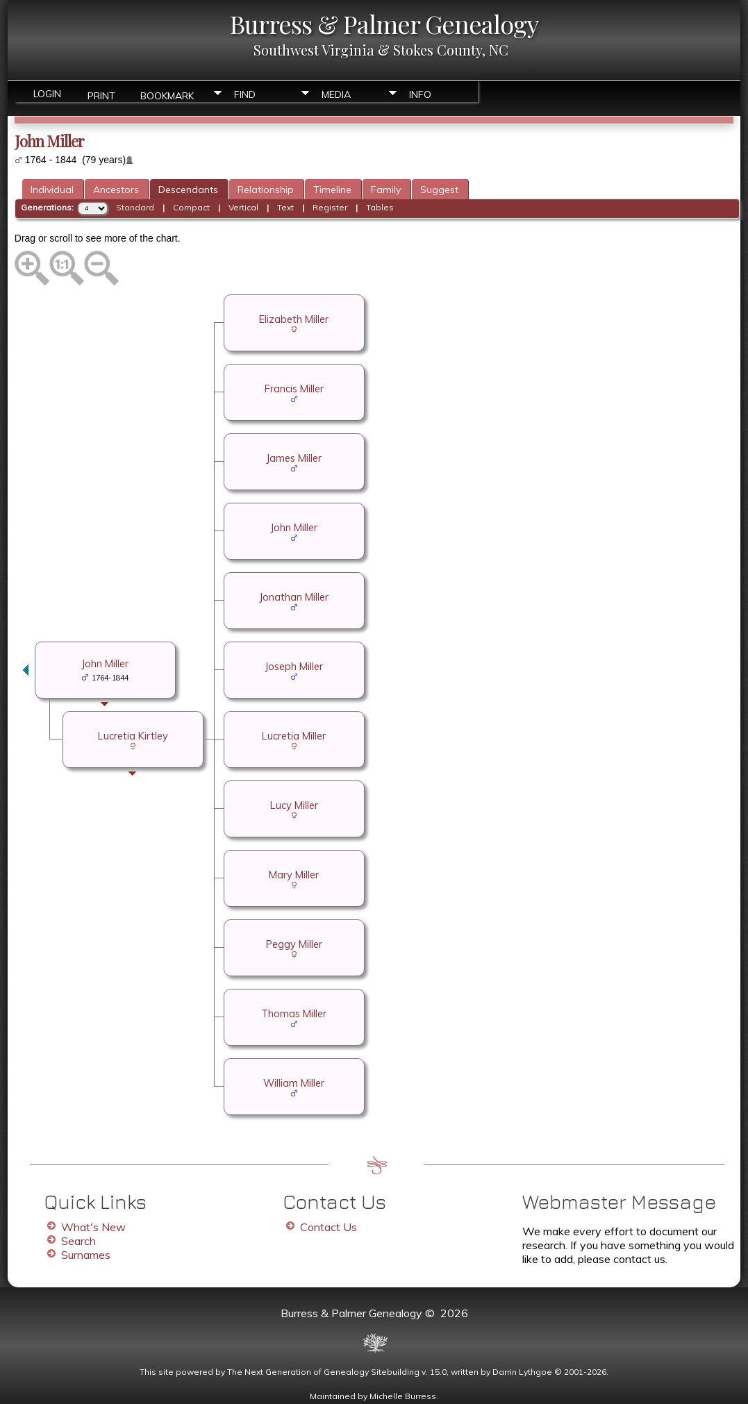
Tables (380, 207)
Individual (52, 189)
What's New (93, 1227)
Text (285, 207)
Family (386, 189)
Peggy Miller (294, 944)
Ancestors (116, 189)
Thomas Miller (293, 1013)
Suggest (439, 189)
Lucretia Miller (294, 735)
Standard (135, 207)
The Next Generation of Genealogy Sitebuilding (323, 1372)
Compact (191, 207)
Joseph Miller (294, 666)
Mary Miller (294, 874)
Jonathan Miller (294, 596)
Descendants (188, 189)
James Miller (294, 458)
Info (420, 94)
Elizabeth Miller (294, 319)
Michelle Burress (402, 1396)
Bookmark (167, 95)
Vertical (243, 207)
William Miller (293, 1082)
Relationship (266, 189)
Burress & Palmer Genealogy (384, 23)
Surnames (85, 1255)
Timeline (332, 189)
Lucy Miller (294, 805)
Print (101, 95)
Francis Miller (294, 388)
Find (245, 94)
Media (336, 94)
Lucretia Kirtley (133, 735)
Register (330, 207)
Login (47, 93)
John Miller (293, 527)
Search (78, 1241)
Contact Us (328, 1227)
